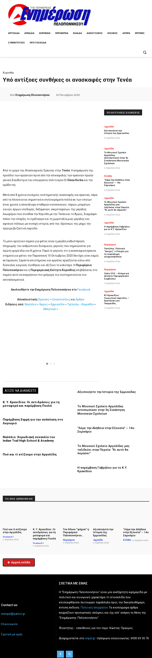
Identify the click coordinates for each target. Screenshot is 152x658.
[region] (51, 348)
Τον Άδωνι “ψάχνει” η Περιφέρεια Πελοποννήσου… (76, 533)
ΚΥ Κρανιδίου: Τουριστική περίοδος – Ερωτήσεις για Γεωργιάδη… (116, 296)
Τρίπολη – (74, 306)
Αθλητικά (49, 311)
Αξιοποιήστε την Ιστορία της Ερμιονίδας (106, 394)
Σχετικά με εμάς (12, 636)
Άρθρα (80, 301)
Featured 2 (8, 538)
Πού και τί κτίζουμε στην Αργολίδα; (29, 456)
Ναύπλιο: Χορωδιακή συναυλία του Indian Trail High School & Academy (33, 440)
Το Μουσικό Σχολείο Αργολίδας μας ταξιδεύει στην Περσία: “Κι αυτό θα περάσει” (102, 451)
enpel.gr (90, 640)
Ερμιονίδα (58, 306)
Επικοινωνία (9, 625)
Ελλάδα (108, 173)
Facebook (83, 291)
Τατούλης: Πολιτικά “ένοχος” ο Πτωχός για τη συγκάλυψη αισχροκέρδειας (116, 249)
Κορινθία (8, 72)
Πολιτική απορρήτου (94, 609)
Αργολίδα (109, 126)
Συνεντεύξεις (61, 301)
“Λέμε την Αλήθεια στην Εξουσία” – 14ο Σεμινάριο (117, 179)
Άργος (43, 306)
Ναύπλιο (31, 306)
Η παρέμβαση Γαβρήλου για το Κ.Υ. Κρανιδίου (116, 224)
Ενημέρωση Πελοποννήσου (32, 94)
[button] (144, 52)
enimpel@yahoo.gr (13, 615)
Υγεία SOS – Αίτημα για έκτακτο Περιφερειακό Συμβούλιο (116, 272)
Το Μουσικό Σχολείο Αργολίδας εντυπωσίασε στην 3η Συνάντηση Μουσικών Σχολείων (109, 412)
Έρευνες (44, 301)
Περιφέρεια (110, 241)
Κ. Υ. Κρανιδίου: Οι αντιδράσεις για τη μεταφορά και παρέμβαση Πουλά (30, 406)
